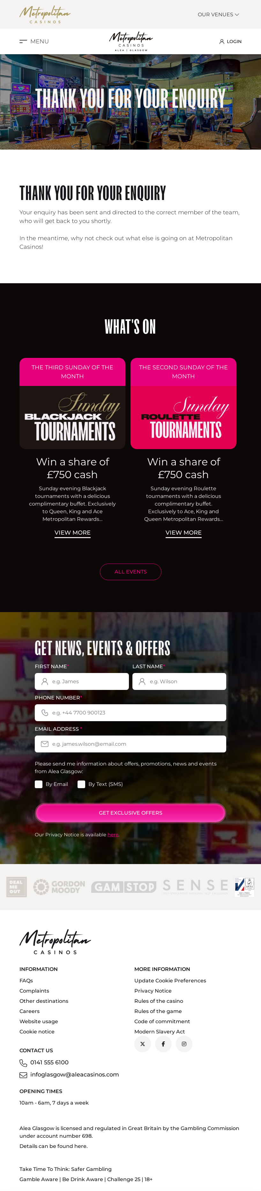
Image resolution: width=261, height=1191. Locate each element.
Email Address (58, 729)
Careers (29, 1011)
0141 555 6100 (49, 1062)
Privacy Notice (153, 991)
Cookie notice (37, 1032)
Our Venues (219, 14)
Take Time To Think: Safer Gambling (65, 1169)
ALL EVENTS (131, 572)
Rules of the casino (158, 1001)
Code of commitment (162, 1021)
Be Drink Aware (82, 1179)
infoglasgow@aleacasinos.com (74, 1074)
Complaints (34, 991)
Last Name (148, 666)
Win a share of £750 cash (72, 468)
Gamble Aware (38, 1179)
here (113, 835)
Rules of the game (158, 1011)
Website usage (38, 1021)
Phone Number (58, 698)
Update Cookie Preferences (170, 981)
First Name (52, 666)
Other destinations (43, 1001)
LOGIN (231, 41)
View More (73, 532)
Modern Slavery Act (159, 1032)
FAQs (26, 981)
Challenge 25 (123, 1179)
